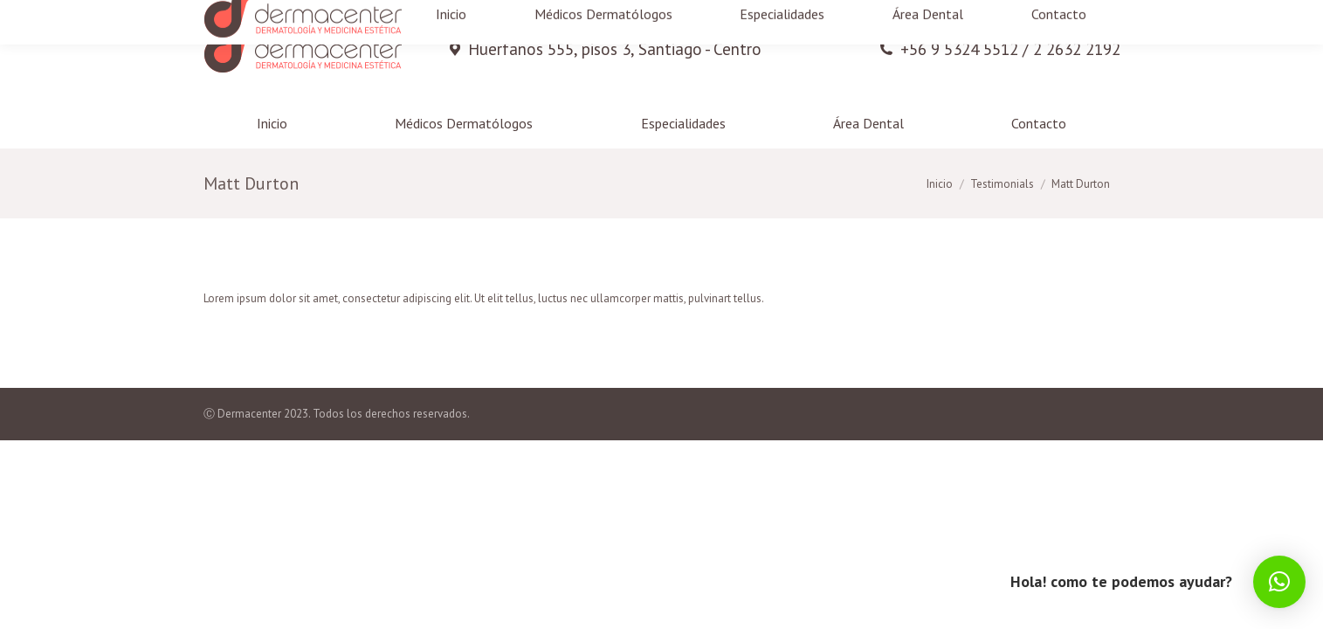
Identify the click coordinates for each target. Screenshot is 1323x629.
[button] (1279, 582)
